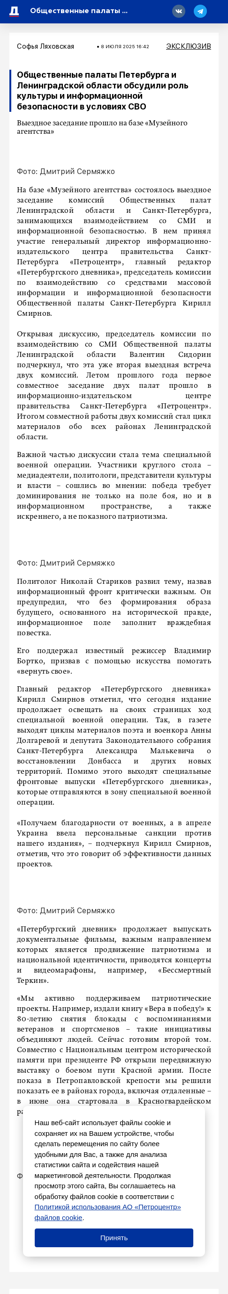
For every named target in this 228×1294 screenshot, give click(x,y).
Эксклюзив (188, 46)
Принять (114, 1238)
